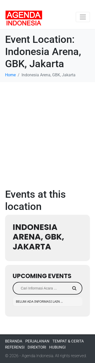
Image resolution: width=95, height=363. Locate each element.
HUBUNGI (57, 347)
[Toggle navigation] (83, 17)
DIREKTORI (37, 347)
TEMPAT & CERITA (68, 341)
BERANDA (13, 341)
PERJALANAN (37, 341)
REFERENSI (15, 347)
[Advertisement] (47, 132)
